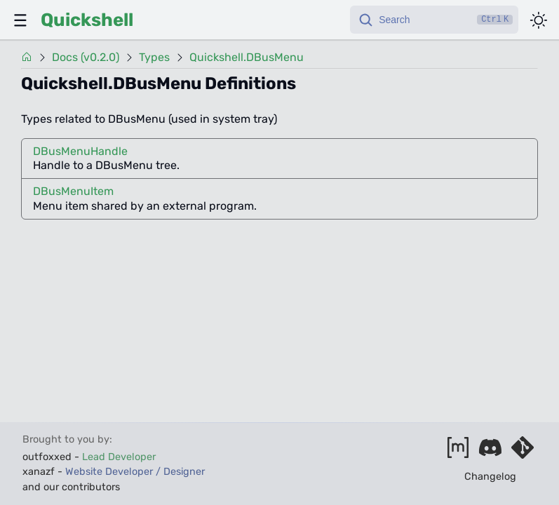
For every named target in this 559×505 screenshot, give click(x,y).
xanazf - (113, 472)
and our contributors (71, 487)
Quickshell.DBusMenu (246, 57)
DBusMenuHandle (80, 151)
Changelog (490, 477)
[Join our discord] (490, 452)
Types (154, 57)
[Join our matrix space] (458, 452)
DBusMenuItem (73, 191)
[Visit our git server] (523, 452)
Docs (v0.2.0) (85, 57)
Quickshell (87, 19)
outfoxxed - (89, 457)
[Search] (434, 20)
